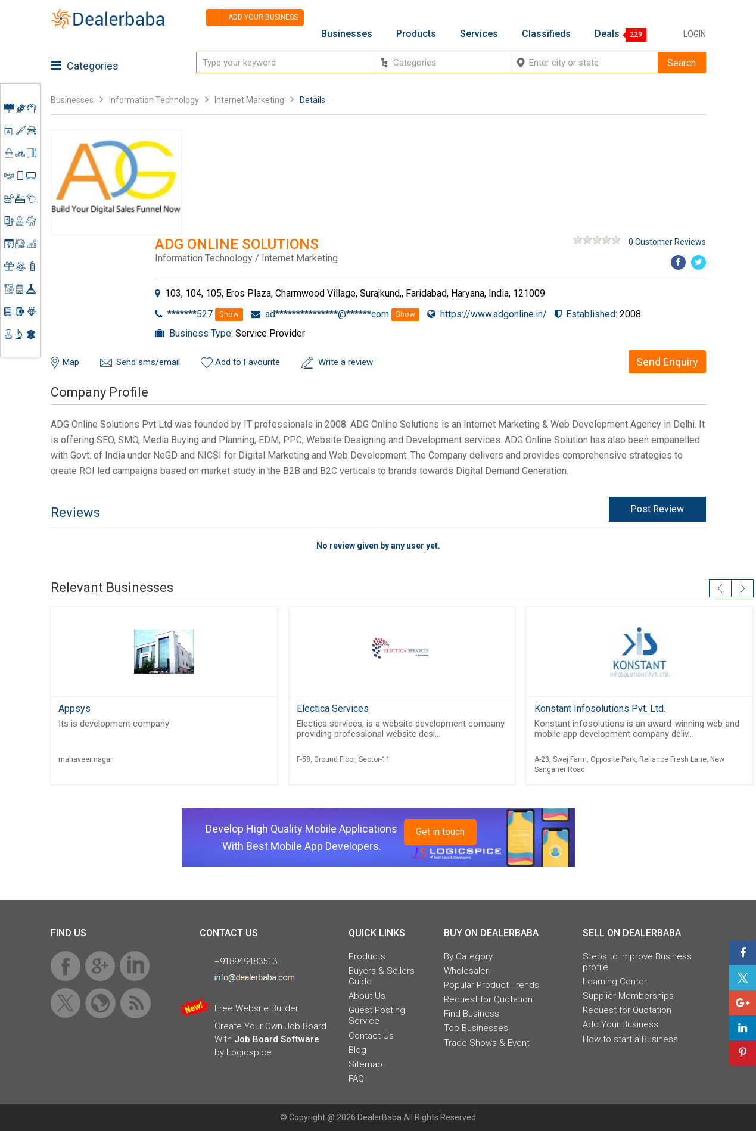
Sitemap (365, 1064)
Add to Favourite (247, 362)
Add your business (252, 17)
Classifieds (546, 34)
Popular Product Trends (491, 985)
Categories (85, 66)
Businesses (346, 34)
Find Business (471, 1013)
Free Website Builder (256, 1008)
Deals (607, 34)
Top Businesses (476, 1028)
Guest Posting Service (377, 1015)
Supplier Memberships (628, 995)
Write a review (345, 362)
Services (479, 34)
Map (71, 362)
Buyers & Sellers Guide (382, 976)
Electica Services (333, 708)
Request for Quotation (488, 999)
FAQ (356, 1078)
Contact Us (371, 1035)
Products (416, 34)
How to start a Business (630, 1039)
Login (694, 34)
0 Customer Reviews (667, 242)
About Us (367, 995)
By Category (468, 956)
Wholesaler (466, 970)
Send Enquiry (667, 362)
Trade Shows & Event (487, 1042)
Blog (357, 1050)
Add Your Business (620, 1024)
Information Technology (154, 100)
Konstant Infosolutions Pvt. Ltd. (599, 708)
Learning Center (615, 981)
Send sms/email (148, 362)
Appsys (74, 708)
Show (229, 314)
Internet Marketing (249, 100)
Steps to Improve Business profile (637, 962)
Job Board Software (276, 1039)
